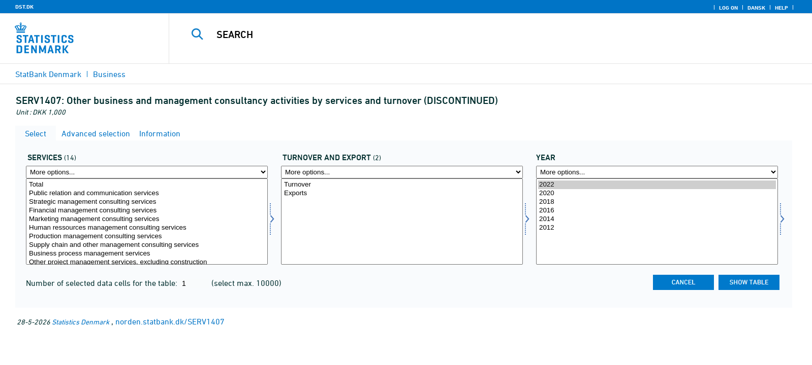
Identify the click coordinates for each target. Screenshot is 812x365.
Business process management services (147, 253)
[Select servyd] (147, 221)
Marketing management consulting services (147, 219)
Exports (402, 193)
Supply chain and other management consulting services (147, 245)
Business (109, 74)
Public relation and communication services (147, 193)
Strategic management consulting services (147, 202)
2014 (657, 219)
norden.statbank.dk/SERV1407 (170, 321)
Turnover (402, 184)
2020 (657, 193)
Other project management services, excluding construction (147, 262)
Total (147, 184)
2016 (657, 210)
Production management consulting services (147, 236)
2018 (657, 202)
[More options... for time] (657, 172)
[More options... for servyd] (147, 172)
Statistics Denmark (80, 321)
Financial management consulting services (147, 210)
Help (781, 7)
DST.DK (24, 6)
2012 (657, 228)
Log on (728, 7)
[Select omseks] (402, 221)
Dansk (756, 7)
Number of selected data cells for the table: (102, 282)
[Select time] (657, 221)
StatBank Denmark (48, 74)
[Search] (466, 34)
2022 (657, 184)
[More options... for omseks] (402, 172)
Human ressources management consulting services (147, 228)
